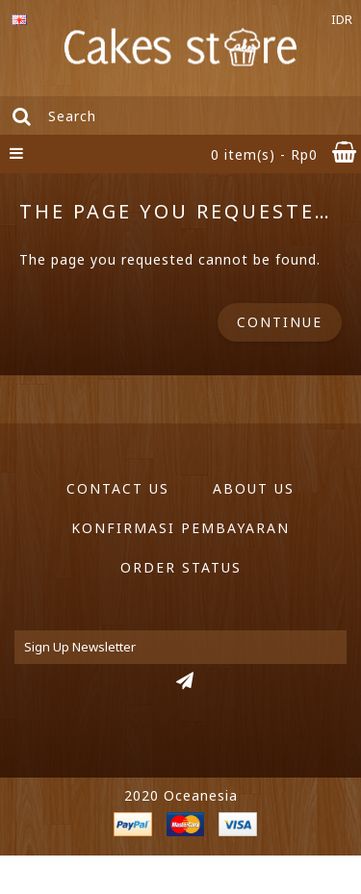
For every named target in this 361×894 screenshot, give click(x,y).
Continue (279, 322)
